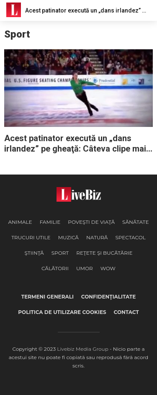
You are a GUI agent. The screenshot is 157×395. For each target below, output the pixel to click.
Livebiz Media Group (82, 349)
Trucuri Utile (30, 237)
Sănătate (135, 222)
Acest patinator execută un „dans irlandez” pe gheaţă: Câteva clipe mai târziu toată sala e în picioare (75, 143)
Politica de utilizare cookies (62, 312)
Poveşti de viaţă (91, 222)
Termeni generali (47, 297)
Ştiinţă (34, 253)
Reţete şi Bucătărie (104, 253)
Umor (84, 268)
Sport (60, 253)
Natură (97, 237)
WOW (108, 268)
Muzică (68, 237)
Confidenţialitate (108, 297)
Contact (126, 312)
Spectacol (130, 237)
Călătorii (55, 268)
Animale (20, 222)
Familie (50, 222)
